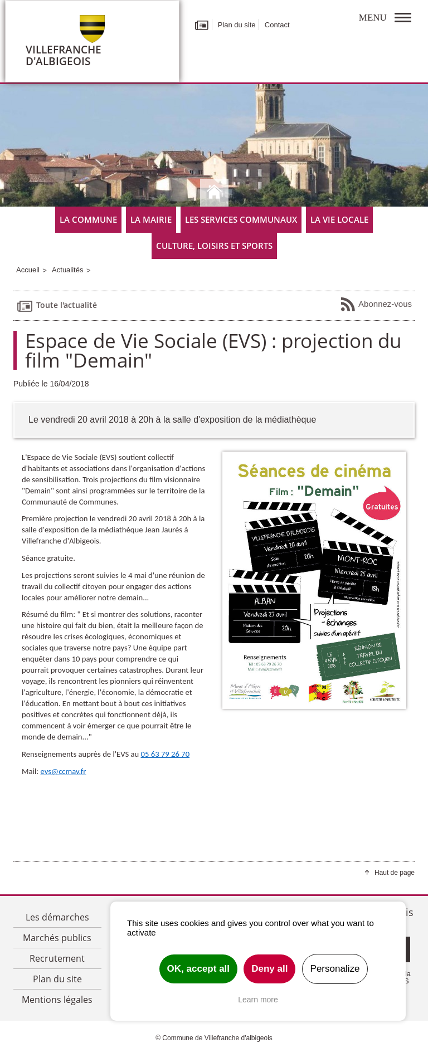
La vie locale (339, 219)
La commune (88, 219)
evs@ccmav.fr (63, 771)
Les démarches (57, 917)
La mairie (151, 219)
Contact (277, 25)
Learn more (258, 999)
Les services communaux (241, 219)
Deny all (269, 968)
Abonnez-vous (376, 304)
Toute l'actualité (56, 306)
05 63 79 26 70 (165, 754)
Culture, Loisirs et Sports (214, 245)
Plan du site (237, 25)
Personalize (335, 968)
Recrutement (57, 958)
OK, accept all (198, 968)
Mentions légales (57, 999)
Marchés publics (57, 937)
